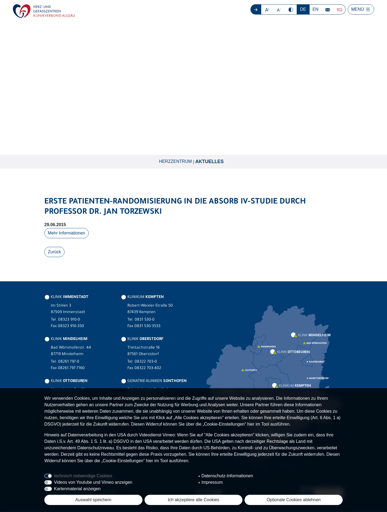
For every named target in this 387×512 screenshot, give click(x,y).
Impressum (210, 482)
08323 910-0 (69, 320)
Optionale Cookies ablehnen (294, 499)
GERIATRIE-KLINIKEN (154, 382)
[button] (267, 9)
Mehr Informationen (66, 233)
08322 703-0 (146, 362)
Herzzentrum (175, 161)
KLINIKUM (142, 298)
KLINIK (66, 298)
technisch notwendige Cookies (83, 476)
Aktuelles (209, 161)
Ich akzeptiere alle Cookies (193, 499)
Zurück (54, 252)
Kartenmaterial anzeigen (77, 488)
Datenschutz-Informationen (225, 476)
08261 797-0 (68, 362)
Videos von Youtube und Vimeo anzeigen (93, 482)
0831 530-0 (145, 320)
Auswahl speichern (93, 499)
